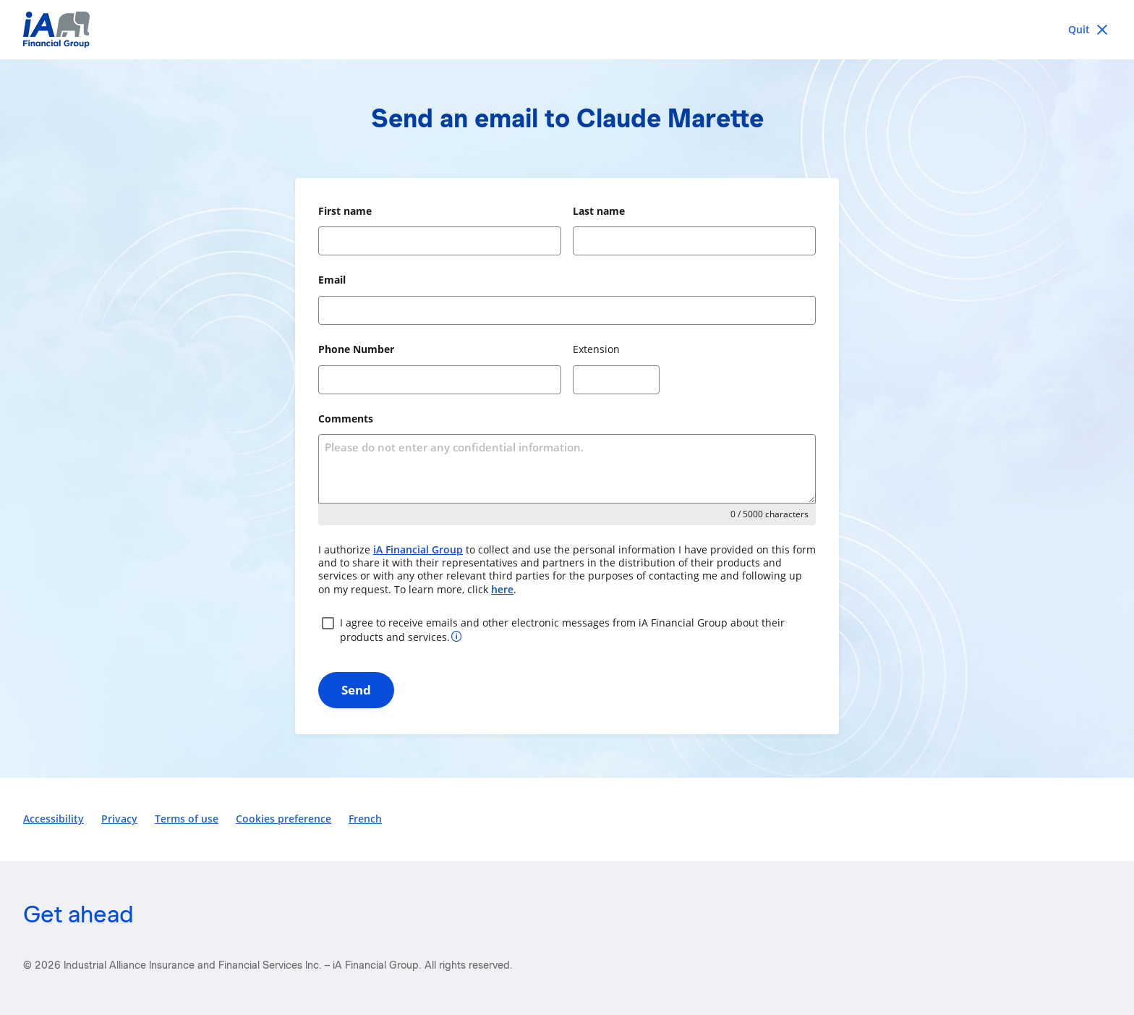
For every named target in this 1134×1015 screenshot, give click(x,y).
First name (345, 211)
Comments (345, 418)
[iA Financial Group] (567, 30)
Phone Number (356, 349)
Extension (596, 349)
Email (332, 279)
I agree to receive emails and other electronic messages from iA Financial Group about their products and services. (551, 629)
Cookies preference (283, 818)
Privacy (119, 818)
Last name (599, 211)
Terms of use (186, 818)
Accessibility (53, 818)
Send (356, 689)
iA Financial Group (418, 549)
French (365, 818)
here (502, 589)
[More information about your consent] (456, 635)
